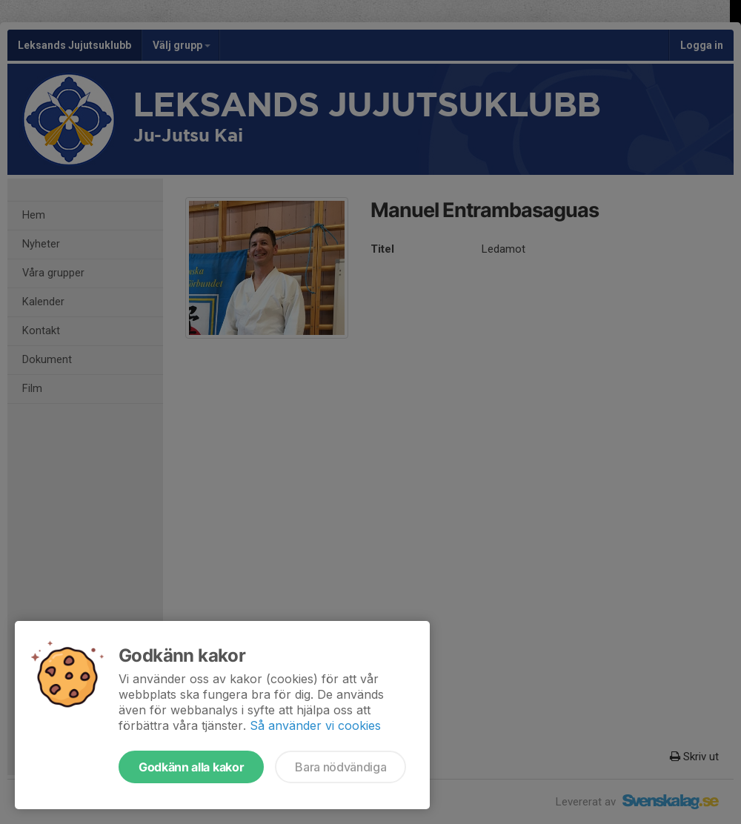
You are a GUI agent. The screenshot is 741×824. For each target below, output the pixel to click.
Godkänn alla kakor (191, 767)
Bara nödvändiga (340, 767)
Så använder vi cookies (315, 725)
